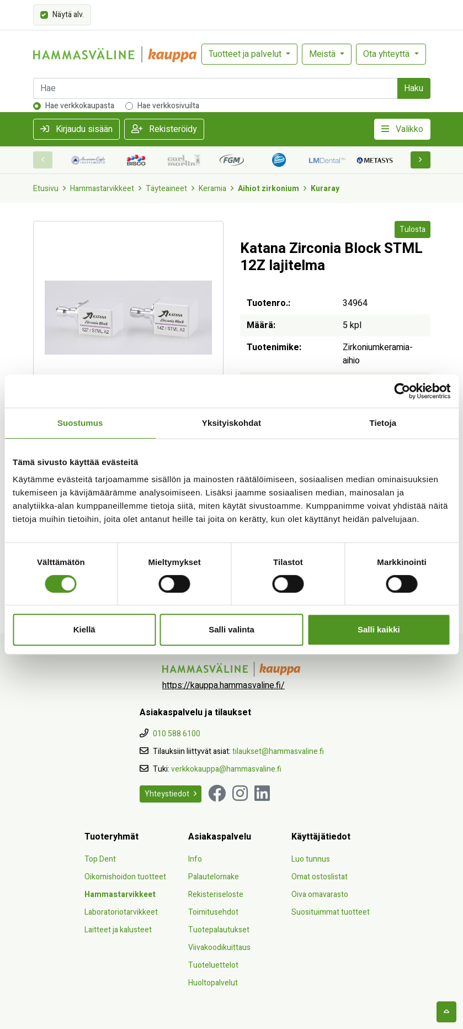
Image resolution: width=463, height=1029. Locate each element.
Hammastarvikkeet (102, 188)
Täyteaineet (166, 188)
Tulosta (412, 229)
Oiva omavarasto (319, 894)
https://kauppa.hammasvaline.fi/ (223, 685)
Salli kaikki (379, 629)
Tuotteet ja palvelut (246, 54)
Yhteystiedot (170, 794)
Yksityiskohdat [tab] (231, 423)
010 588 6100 (176, 734)
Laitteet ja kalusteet (118, 930)
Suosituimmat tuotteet (330, 912)
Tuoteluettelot (213, 965)
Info (195, 859)
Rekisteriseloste (215, 894)
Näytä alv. (68, 14)
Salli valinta (231, 629)
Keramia (212, 188)
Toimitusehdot (213, 912)
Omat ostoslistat (319, 877)
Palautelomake (213, 877)
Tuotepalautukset (218, 930)
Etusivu (45, 188)
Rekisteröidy (164, 129)
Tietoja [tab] (382, 423)
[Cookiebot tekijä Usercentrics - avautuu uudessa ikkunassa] (402, 391)
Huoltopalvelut (213, 983)
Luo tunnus (310, 859)
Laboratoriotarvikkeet (121, 912)
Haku (413, 88)
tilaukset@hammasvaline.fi (278, 751)
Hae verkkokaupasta (79, 106)
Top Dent (100, 859)
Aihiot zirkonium (268, 188)
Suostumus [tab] (80, 423)
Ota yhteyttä (387, 54)
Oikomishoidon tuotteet (125, 877)
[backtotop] (446, 1011)
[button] (420, 159)
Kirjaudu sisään (76, 129)
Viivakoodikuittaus (219, 947)
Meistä (323, 54)
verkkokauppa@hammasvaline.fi (226, 769)
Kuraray (325, 188)
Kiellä (84, 629)
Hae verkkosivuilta (168, 106)
